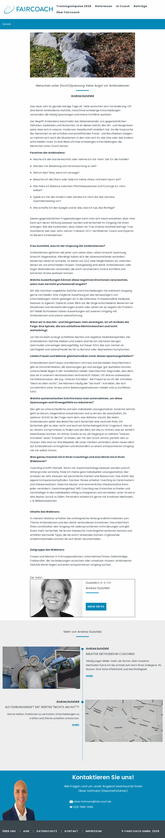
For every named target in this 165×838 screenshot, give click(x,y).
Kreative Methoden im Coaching (110, 654)
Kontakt (71, 831)
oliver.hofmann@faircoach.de (90, 801)
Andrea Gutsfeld (97, 648)
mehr (89, 675)
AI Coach (123, 6)
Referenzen (103, 6)
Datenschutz (47, 831)
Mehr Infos (96, 606)
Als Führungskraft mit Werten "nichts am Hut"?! (42, 707)
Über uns (9, 831)
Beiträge (140, 6)
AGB (26, 831)
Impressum (94, 831)
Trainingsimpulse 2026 (73, 6)
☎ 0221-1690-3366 (81, 807)
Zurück (6, 24)
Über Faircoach (68, 12)
